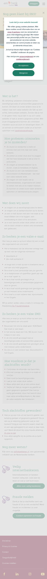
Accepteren (24, 66)
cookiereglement (22, 59)
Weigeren (23, 73)
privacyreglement (26, 56)
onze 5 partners (14, 32)
